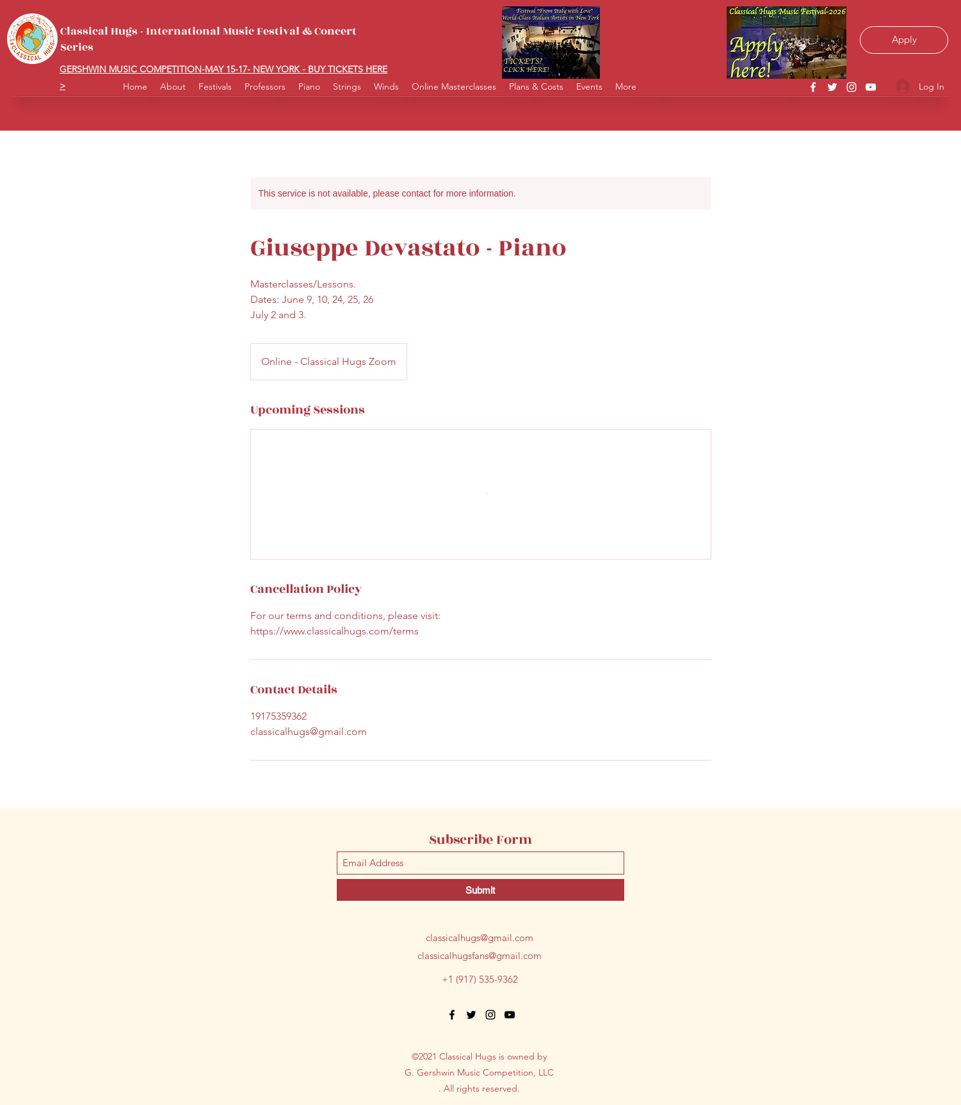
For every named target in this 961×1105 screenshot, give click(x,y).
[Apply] (904, 40)
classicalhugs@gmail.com (479, 938)
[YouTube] (870, 87)
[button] (386, 81)
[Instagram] (851, 87)
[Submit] (480, 890)
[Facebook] (813, 87)
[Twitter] (832, 87)
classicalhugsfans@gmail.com (479, 955)
